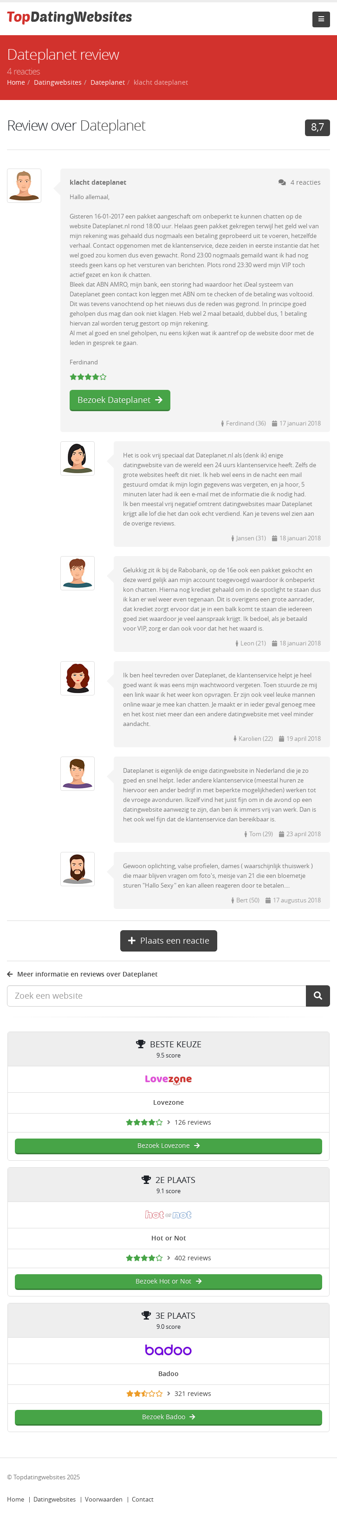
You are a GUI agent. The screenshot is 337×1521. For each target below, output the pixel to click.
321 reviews (193, 1394)
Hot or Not (168, 1238)
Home (15, 1499)
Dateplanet (112, 125)
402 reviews (193, 1258)
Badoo (168, 1374)
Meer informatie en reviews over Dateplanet (82, 974)
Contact (143, 1499)
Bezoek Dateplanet (120, 400)
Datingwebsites (54, 1499)
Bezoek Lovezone (168, 1146)
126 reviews (193, 1123)
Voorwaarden (104, 1499)
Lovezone (168, 1103)
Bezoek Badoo (168, 1417)
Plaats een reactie (168, 941)
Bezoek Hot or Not (168, 1281)
